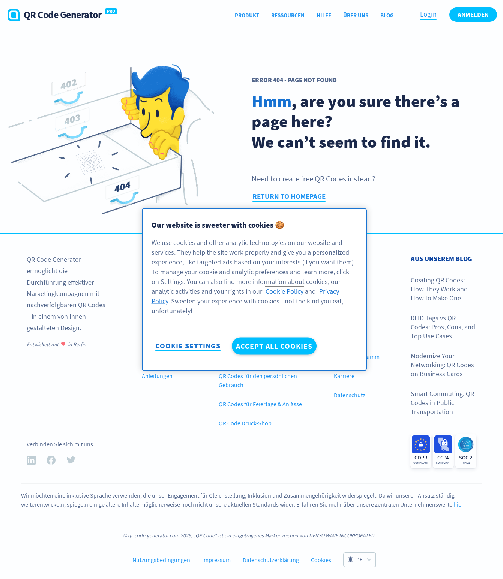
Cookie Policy (284, 291)
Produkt (247, 15)
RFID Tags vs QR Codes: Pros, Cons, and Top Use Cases (443, 327)
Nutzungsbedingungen (161, 560)
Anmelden (473, 14)
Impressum (216, 560)
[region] (254, 289)
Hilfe (324, 15)
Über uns (355, 15)
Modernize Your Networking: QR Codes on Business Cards (442, 365)
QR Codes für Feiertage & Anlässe (260, 404)
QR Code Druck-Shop (245, 423)
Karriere (344, 376)
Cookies (321, 560)
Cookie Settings (188, 345)
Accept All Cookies (274, 346)
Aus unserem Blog (441, 258)
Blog (387, 15)
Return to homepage (289, 196)
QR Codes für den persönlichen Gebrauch (258, 380)
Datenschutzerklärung (271, 560)
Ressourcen (288, 15)
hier (458, 504)
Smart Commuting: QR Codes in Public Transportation (442, 403)
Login (428, 14)
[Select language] (359, 559)
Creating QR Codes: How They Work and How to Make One (439, 289)
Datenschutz (349, 395)
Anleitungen (157, 376)
